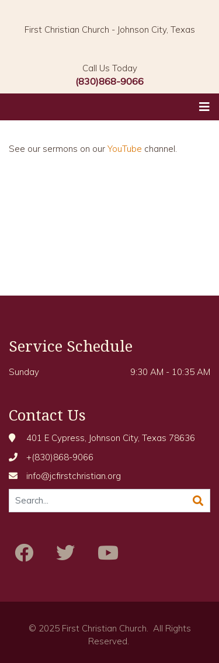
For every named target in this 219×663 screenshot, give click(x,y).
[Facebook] (24, 552)
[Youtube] (108, 552)
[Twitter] (65, 552)
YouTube (124, 148)
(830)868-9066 (109, 81)
